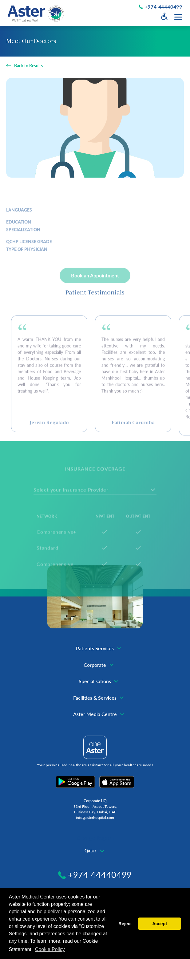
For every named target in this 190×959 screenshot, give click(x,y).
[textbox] (95, 850)
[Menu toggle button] (178, 17)
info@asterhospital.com (95, 817)
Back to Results (28, 66)
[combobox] (95, 851)
